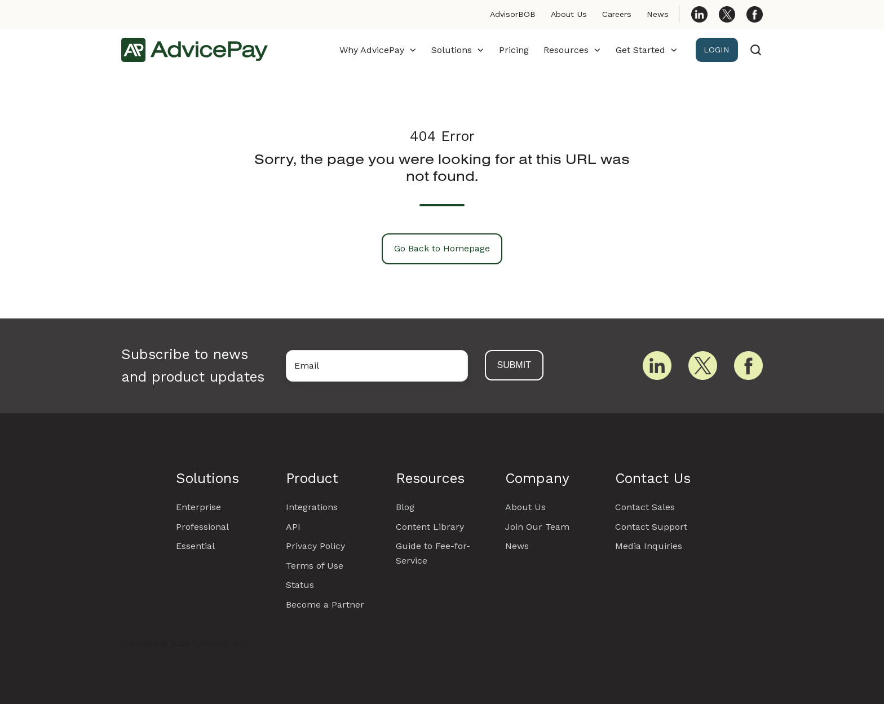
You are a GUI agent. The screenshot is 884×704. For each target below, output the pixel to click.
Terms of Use (314, 565)
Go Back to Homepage (442, 248)
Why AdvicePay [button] (371, 50)
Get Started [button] (640, 50)
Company (537, 478)
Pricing (514, 50)
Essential (195, 546)
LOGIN (717, 49)
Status (300, 584)
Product (312, 478)
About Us (569, 14)
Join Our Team (537, 526)
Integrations (312, 507)
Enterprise (198, 507)
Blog (405, 507)
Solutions (207, 478)
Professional (202, 526)
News (658, 14)
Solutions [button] (451, 50)
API (293, 526)
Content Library (430, 526)
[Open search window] (756, 50)
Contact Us (653, 478)
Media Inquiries (648, 546)
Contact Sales (645, 507)
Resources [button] (566, 50)
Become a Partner (325, 604)
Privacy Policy (315, 546)
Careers (616, 14)
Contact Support (651, 526)
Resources (430, 478)
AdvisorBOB (513, 14)
